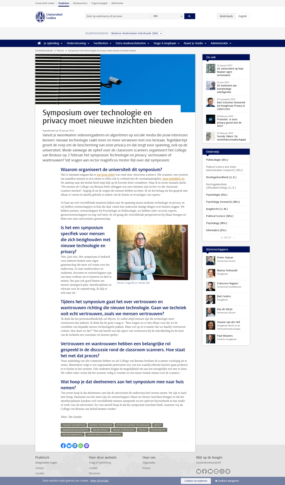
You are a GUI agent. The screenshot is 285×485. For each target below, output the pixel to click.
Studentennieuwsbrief (208, 462)
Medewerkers (80, 3)
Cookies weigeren (228, 481)
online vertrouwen (123, 430)
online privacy (101, 430)
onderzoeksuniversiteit (76, 430)
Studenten (63, 3)
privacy (143, 430)
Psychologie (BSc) (216, 195)
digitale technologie (100, 425)
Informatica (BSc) (216, 230)
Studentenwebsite (44, 50)
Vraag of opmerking (100, 462)
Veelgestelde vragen (46, 462)
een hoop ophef (106, 174)
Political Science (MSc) (219, 216)
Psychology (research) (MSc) (223, 202)
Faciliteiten (101, 43)
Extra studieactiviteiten (131, 43)
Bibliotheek (117, 3)
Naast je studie (193, 43)
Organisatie (148, 462)
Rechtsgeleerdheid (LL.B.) (221, 177)
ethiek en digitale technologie (133, 425)
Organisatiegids (99, 3)
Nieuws (60, 50)
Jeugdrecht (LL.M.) (217, 209)
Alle (155, 16)
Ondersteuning (76, 43)
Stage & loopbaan (164, 43)
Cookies (93, 468)
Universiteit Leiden (45, 3)
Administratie (219, 43)
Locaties (39, 473)
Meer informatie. (99, 480)
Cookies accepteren (195, 481)
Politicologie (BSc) (217, 160)
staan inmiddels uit (173, 178)
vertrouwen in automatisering (104, 434)
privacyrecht (158, 430)
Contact (39, 468)
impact (157, 425)
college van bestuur (74, 425)
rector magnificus (73, 434)
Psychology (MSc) (216, 223)
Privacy (146, 468)
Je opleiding (51, 43)
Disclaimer (94, 473)
